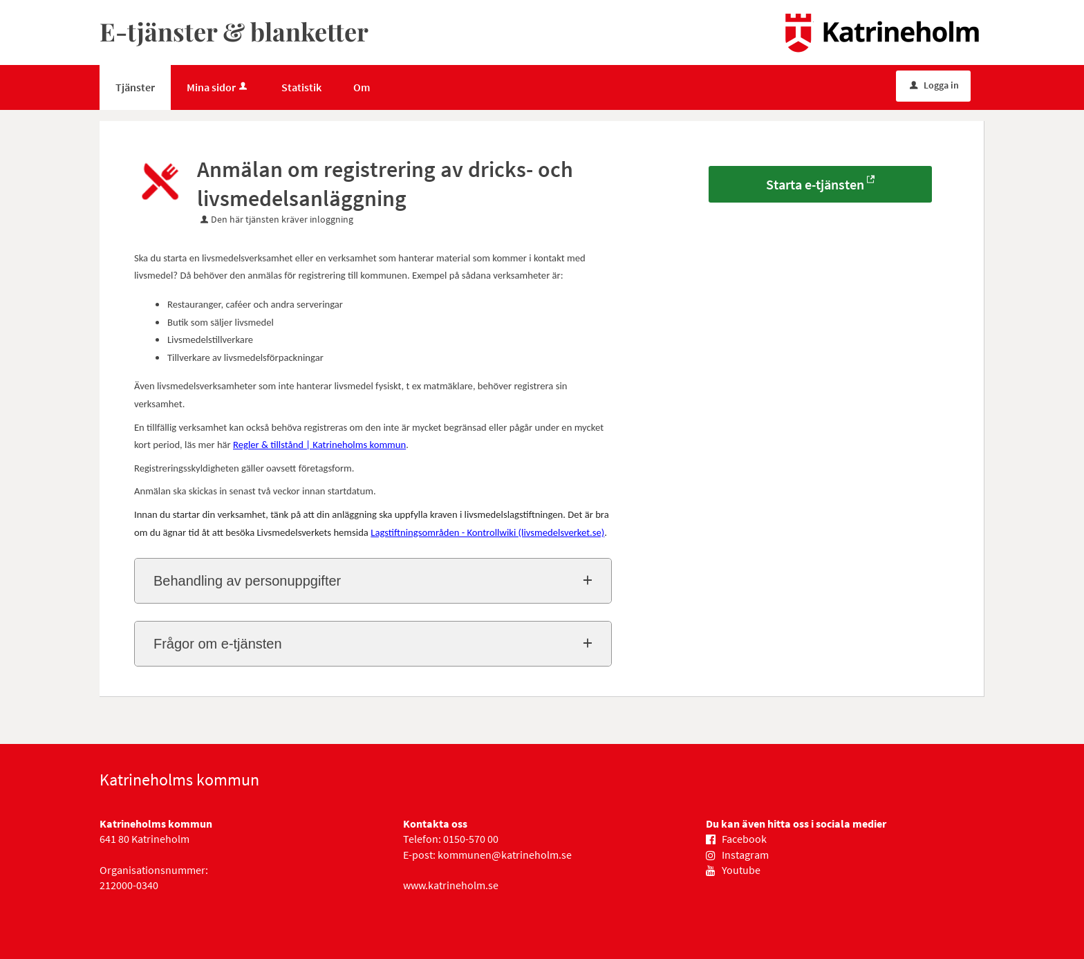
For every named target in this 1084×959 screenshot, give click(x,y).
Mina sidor (218, 87)
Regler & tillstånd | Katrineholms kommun (319, 444)
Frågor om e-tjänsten (217, 643)
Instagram (745, 855)
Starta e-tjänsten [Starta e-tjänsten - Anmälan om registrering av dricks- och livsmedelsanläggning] (815, 184)
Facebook (744, 839)
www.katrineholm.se (450, 885)
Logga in (934, 85)
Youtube (741, 870)
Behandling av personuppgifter (247, 580)
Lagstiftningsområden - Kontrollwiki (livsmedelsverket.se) (487, 532)
